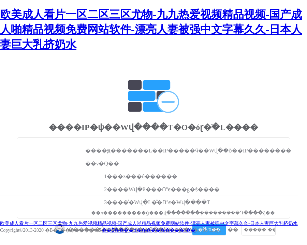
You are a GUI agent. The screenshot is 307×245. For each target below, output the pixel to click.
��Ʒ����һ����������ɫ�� (148, 230)
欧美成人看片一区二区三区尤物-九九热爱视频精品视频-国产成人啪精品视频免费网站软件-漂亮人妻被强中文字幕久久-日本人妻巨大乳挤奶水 (151, 29)
